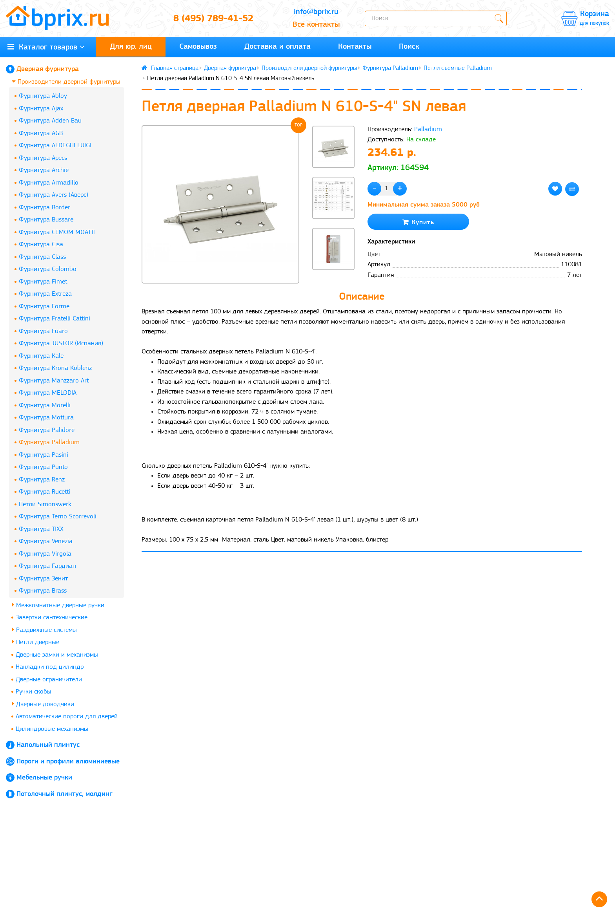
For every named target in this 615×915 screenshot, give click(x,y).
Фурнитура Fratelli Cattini (54, 318)
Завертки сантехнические (51, 617)
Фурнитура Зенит (43, 578)
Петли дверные (35, 642)
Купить (418, 222)
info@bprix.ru (316, 12)
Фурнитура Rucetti (44, 492)
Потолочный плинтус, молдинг (64, 794)
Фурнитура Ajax (41, 108)
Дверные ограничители (49, 679)
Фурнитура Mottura (46, 417)
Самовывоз (198, 47)
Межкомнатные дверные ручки (58, 605)
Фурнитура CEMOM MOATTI (57, 232)
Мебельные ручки (44, 777)
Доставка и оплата (277, 47)
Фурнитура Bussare (46, 219)
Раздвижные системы (44, 629)
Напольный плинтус (48, 745)
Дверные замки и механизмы (57, 654)
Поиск (409, 47)
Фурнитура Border (44, 207)
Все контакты (316, 25)
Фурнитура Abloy (43, 96)
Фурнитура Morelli (45, 405)
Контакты (354, 47)
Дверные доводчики (43, 704)
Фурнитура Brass (43, 590)
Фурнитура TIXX (41, 529)
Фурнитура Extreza (45, 294)
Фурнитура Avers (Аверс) (53, 195)
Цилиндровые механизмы (52, 729)
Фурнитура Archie (44, 170)
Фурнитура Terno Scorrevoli (57, 516)
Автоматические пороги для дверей (67, 716)
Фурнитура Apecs (43, 158)
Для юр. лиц (131, 47)
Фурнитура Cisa (41, 244)
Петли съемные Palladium (458, 68)
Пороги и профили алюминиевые (68, 761)
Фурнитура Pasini (43, 455)
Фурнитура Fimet (43, 281)
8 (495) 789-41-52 (213, 19)
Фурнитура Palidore (47, 430)
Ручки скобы (33, 691)
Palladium (428, 129)
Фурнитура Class (42, 257)
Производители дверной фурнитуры (66, 81)
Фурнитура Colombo (47, 269)
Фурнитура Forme (44, 306)
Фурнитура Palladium (49, 442)
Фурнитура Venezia (46, 541)
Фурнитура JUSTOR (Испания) (61, 343)
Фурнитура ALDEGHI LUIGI (55, 145)
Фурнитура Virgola (45, 554)
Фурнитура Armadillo (48, 182)
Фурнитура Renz (42, 479)
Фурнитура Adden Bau (50, 120)
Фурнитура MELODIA (47, 393)
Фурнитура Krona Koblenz (55, 368)
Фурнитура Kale (41, 356)
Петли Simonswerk (45, 504)
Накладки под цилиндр (50, 667)
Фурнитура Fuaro (43, 331)
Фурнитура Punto (43, 467)
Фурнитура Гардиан (47, 566)
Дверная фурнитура (47, 69)
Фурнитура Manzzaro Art (54, 380)
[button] (333, 283)
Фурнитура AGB (41, 133)
